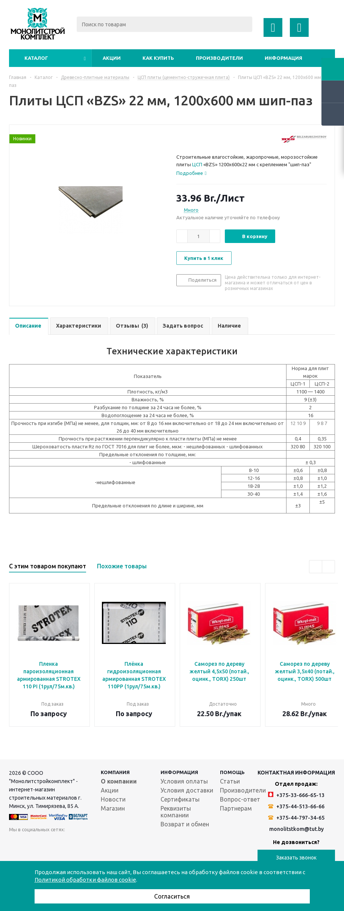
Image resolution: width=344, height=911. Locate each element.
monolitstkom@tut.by (296, 829)
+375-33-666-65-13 (296, 795)
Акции (112, 58)
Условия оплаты (184, 781)
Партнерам (236, 808)
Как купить (158, 58)
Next (328, 566)
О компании (119, 781)
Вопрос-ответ (240, 799)
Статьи (230, 781)
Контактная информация (296, 773)
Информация (283, 58)
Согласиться (172, 896)
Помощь (232, 772)
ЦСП (197, 164)
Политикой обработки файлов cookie (85, 879)
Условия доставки (187, 790)
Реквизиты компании (176, 811)
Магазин (113, 808)
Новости (113, 799)
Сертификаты (180, 799)
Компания (115, 772)
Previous (315, 566)
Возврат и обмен (185, 824)
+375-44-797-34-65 (296, 818)
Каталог (36, 58)
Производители (219, 58)
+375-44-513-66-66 (296, 806)
